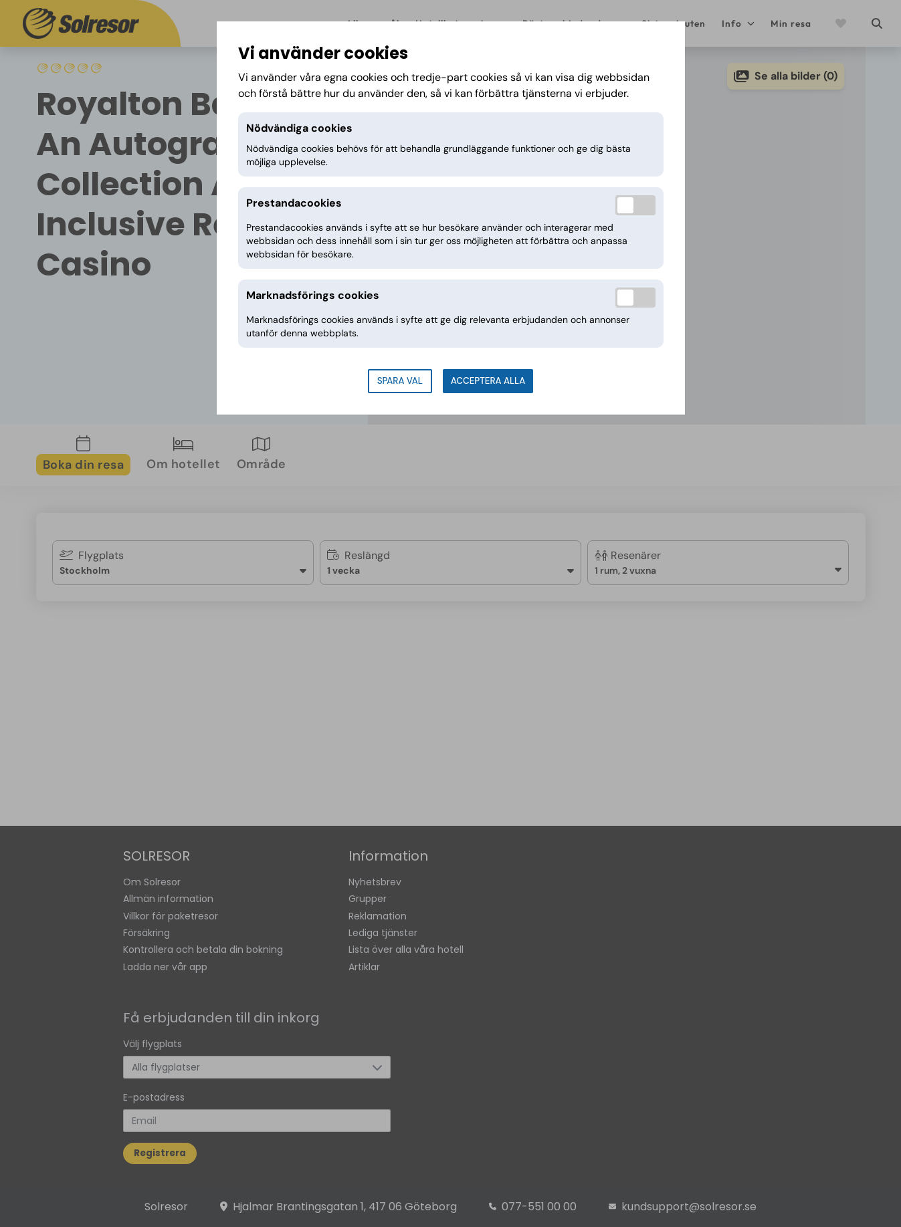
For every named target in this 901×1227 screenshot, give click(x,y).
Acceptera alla (488, 380)
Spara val (400, 380)
